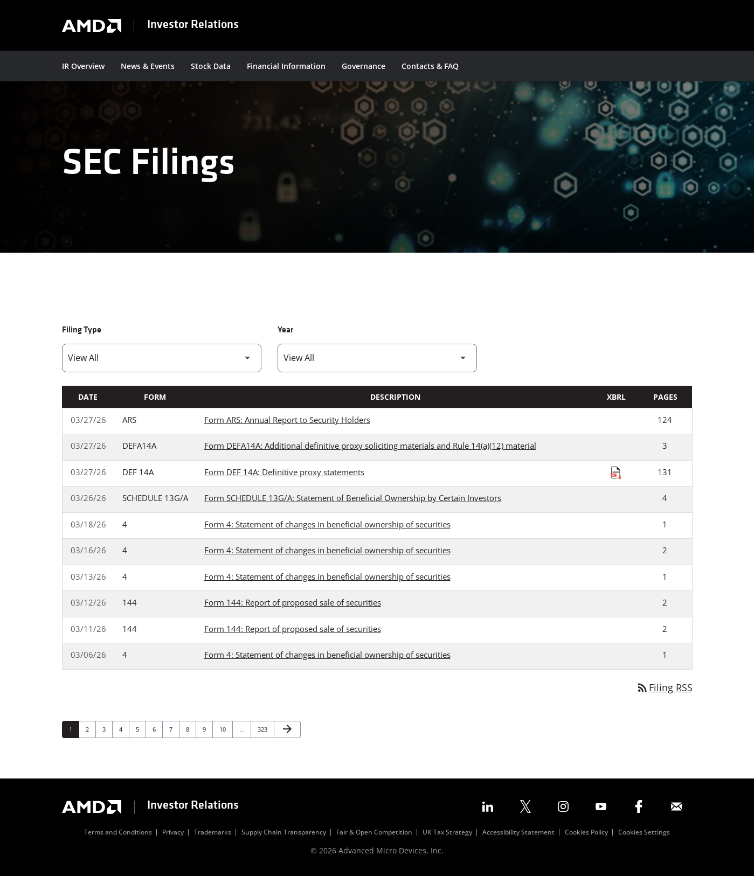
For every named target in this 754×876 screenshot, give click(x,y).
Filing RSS (664, 687)
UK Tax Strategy (447, 832)
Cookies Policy (586, 832)
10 (225, 729)
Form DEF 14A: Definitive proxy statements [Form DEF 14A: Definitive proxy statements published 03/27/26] (284, 472)
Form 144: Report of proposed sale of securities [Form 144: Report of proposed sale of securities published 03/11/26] (292, 628)
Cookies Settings (644, 832)
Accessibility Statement (518, 832)
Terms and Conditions (118, 832)
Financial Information (286, 66)
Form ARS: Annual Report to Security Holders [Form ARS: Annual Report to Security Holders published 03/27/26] (287, 419)
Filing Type (81, 330)
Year (285, 330)
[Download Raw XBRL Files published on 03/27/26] (616, 472)
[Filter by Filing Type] (161, 358)
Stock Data (211, 66)
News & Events (148, 66)
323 (264, 729)
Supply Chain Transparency (283, 832)
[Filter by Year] (377, 358)
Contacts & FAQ (430, 66)
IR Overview (83, 66)
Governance (363, 66)
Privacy (173, 832)
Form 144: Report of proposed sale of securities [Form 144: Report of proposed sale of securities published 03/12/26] (292, 602)
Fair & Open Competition (374, 832)
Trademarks (212, 832)
